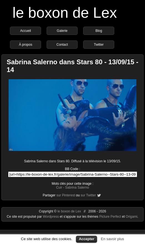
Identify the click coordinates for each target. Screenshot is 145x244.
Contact (62, 45)
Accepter (86, 239)
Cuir (59, 187)
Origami (131, 217)
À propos (25, 45)
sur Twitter (88, 195)
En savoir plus (112, 239)
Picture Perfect (110, 217)
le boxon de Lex (64, 12)
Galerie (62, 31)
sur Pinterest (65, 195)
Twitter (98, 45)
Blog (98, 31)
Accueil (25, 31)
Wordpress (51, 217)
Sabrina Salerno (77, 187)
